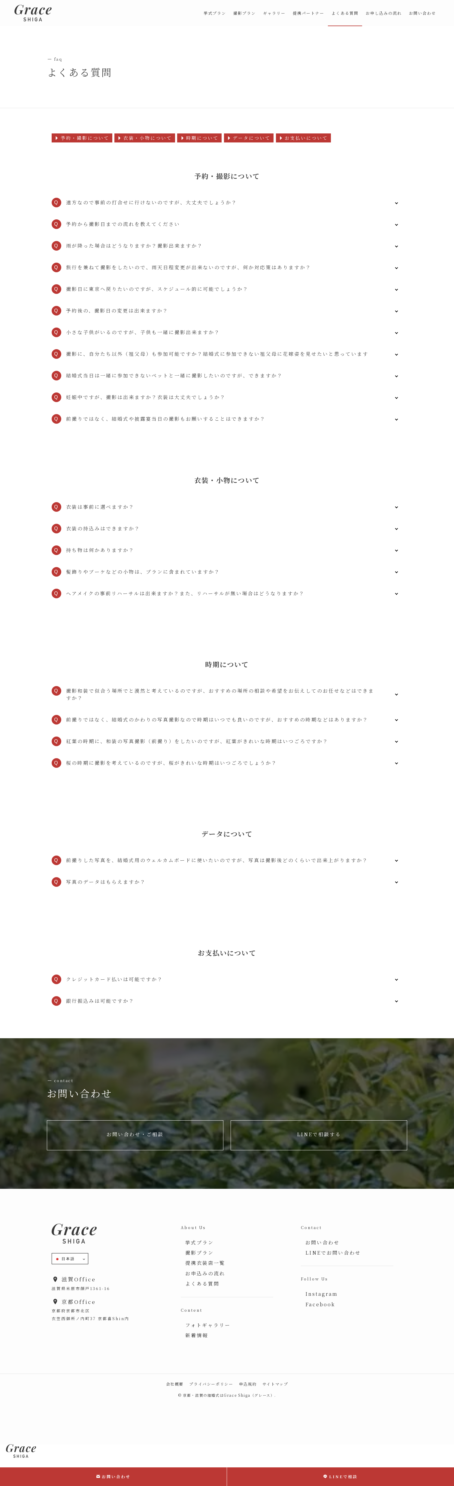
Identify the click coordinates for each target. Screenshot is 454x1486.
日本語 (65, 1259)
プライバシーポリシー (211, 1384)
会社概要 (174, 1384)
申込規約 (247, 1384)
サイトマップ (275, 1384)
